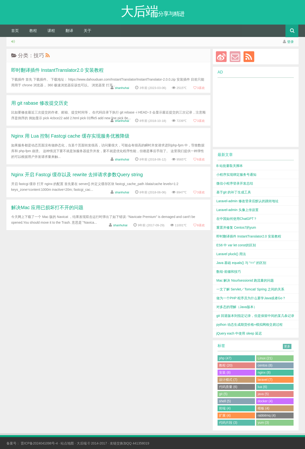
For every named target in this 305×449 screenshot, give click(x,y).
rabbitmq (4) (266, 415)
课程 (51, 31)
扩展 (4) (225, 415)
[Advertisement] (253, 112)
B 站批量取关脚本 (229, 166)
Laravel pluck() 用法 (231, 254)
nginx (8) (264, 372)
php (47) (225, 358)
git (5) (223, 394)
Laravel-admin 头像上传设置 (237, 210)
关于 (87, 31)
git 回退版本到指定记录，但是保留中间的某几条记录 (255, 316)
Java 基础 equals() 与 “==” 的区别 (241, 263)
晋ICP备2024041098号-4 (39, 443)
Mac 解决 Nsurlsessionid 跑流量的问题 (245, 280)
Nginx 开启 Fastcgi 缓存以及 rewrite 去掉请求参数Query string (77, 174)
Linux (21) (265, 358)
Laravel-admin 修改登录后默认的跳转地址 (247, 201)
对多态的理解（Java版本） (236, 307)
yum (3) (263, 422)
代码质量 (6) (228, 387)
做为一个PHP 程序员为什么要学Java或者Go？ (251, 298)
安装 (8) (225, 372)
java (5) (263, 394)
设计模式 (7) (228, 380)
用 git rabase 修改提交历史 (39, 103)
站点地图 (67, 443)
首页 (15, 31)
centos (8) (265, 365)
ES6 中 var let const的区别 (236, 245)
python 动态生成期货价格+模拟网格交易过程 (249, 324)
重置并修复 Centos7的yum (236, 227)
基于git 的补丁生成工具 (233, 192)
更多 (287, 346)
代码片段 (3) (228, 422)
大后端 (82, 443)
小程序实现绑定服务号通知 (236, 174)
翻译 (69, 31)
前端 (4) (225, 408)
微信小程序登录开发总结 (234, 183)
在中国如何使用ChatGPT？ (236, 219)
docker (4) (265, 401)
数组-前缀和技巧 (228, 272)
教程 (33, 31)
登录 (290, 42)
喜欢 (199, 88)
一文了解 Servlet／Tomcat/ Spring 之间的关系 (250, 289)
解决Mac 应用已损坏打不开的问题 (47, 207)
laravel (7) (265, 380)
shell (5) (225, 401)
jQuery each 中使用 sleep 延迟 (239, 333)
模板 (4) (263, 408)
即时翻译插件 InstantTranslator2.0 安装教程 (57, 70)
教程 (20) (226, 365)
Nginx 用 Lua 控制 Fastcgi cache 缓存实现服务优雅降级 (70, 136)
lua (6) (262, 387)
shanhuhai (122, 88)
